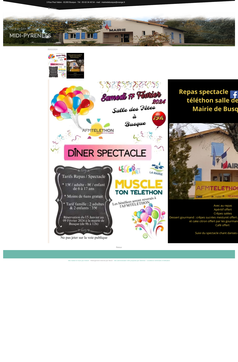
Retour (119, 247)
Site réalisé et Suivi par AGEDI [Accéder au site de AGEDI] (78, 260)
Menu (54, 8)
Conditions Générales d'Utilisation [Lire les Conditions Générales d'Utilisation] (158, 260)
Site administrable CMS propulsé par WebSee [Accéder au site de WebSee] (130, 260)
